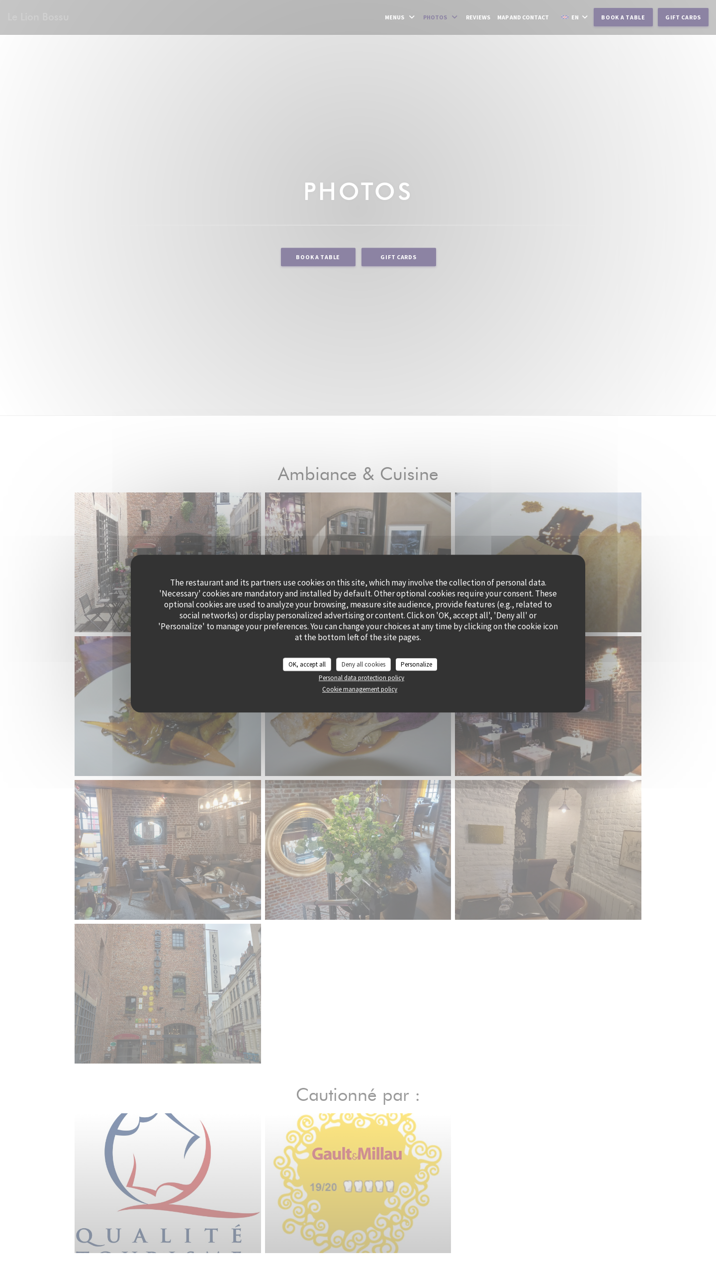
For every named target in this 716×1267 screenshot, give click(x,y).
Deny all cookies (363, 664)
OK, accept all (307, 664)
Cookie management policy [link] (359, 689)
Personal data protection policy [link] (361, 678)
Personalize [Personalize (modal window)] (416, 664)
